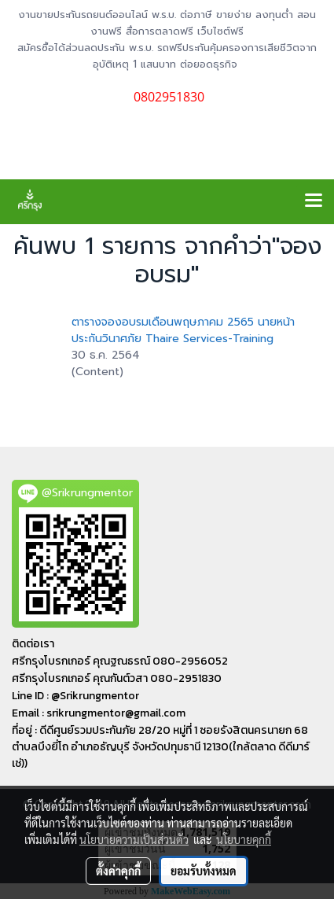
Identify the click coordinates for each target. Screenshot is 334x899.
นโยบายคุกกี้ (243, 839)
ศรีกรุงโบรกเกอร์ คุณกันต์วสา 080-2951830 (117, 678)
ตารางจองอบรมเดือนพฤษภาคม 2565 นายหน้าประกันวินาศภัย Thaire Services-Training (183, 330)
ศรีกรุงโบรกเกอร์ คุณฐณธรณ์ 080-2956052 (120, 661)
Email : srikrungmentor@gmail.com (98, 713)
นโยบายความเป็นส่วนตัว (134, 839)
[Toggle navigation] (313, 201)
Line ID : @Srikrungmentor (75, 695)
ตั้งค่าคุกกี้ (118, 871)
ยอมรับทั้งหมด (204, 871)
